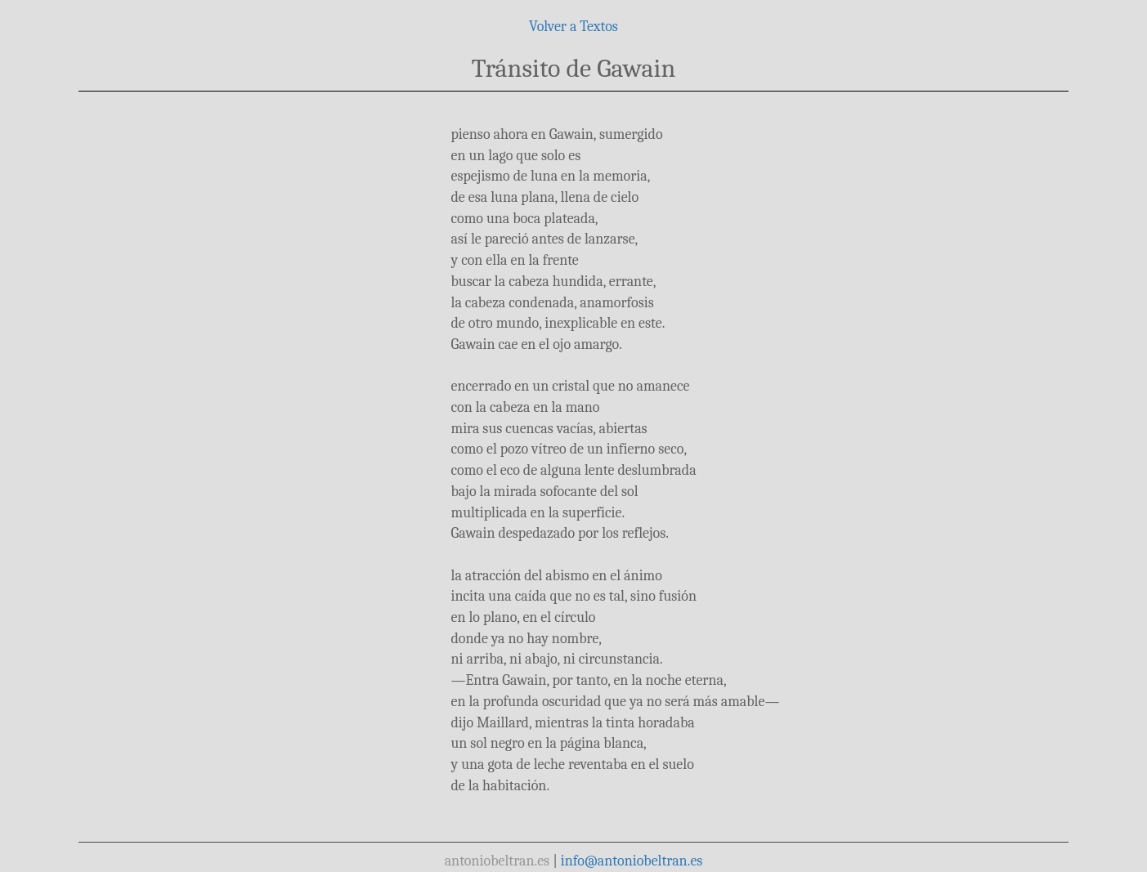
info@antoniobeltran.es (632, 861)
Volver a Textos (573, 26)
